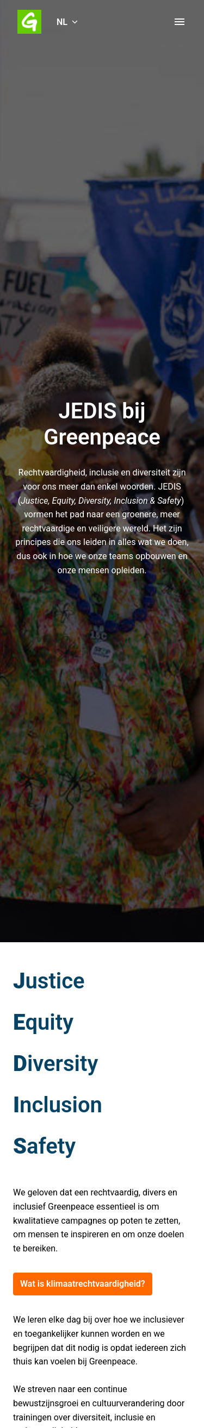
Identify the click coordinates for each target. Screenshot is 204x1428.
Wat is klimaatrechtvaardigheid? (82, 1284)
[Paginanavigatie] (179, 22)
